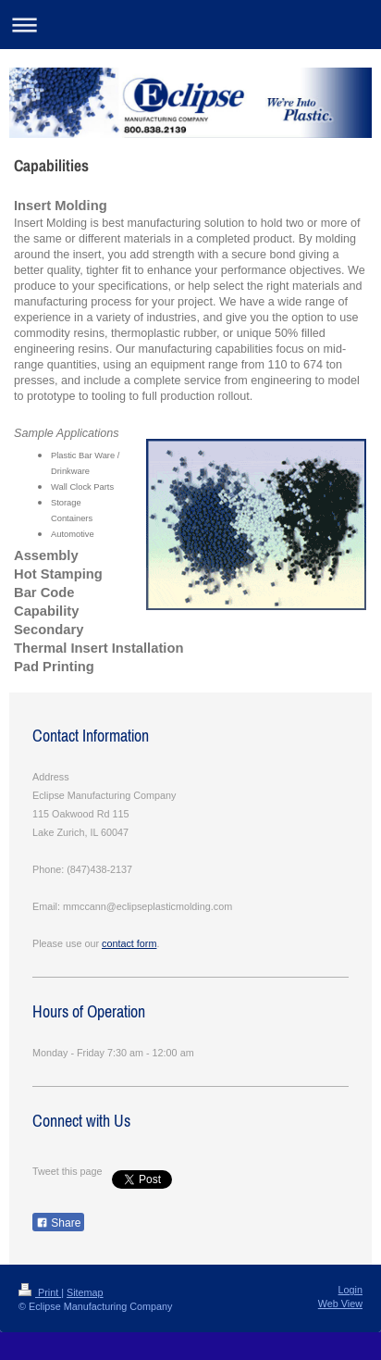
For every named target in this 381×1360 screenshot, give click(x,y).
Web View (340, 1303)
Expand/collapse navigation (190, 24)
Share (58, 1223)
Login (350, 1289)
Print (39, 1292)
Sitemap (85, 1292)
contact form (129, 943)
